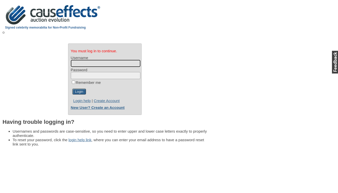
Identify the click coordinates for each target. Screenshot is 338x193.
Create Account (107, 101)
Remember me (88, 82)
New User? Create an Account (98, 107)
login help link (80, 140)
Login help (82, 101)
